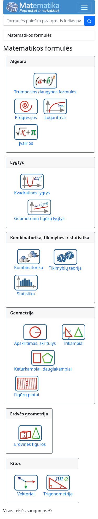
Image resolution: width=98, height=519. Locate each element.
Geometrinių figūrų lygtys (39, 218)
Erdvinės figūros (30, 444)
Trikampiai (73, 343)
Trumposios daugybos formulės (45, 92)
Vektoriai (25, 494)
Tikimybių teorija (65, 268)
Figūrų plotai (26, 395)
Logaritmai (55, 117)
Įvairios (26, 143)
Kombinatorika (28, 267)
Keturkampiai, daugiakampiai (43, 369)
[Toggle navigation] (84, 7)
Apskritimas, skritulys (35, 343)
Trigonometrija (58, 494)
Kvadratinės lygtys (32, 193)
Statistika (26, 294)
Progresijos (26, 117)
